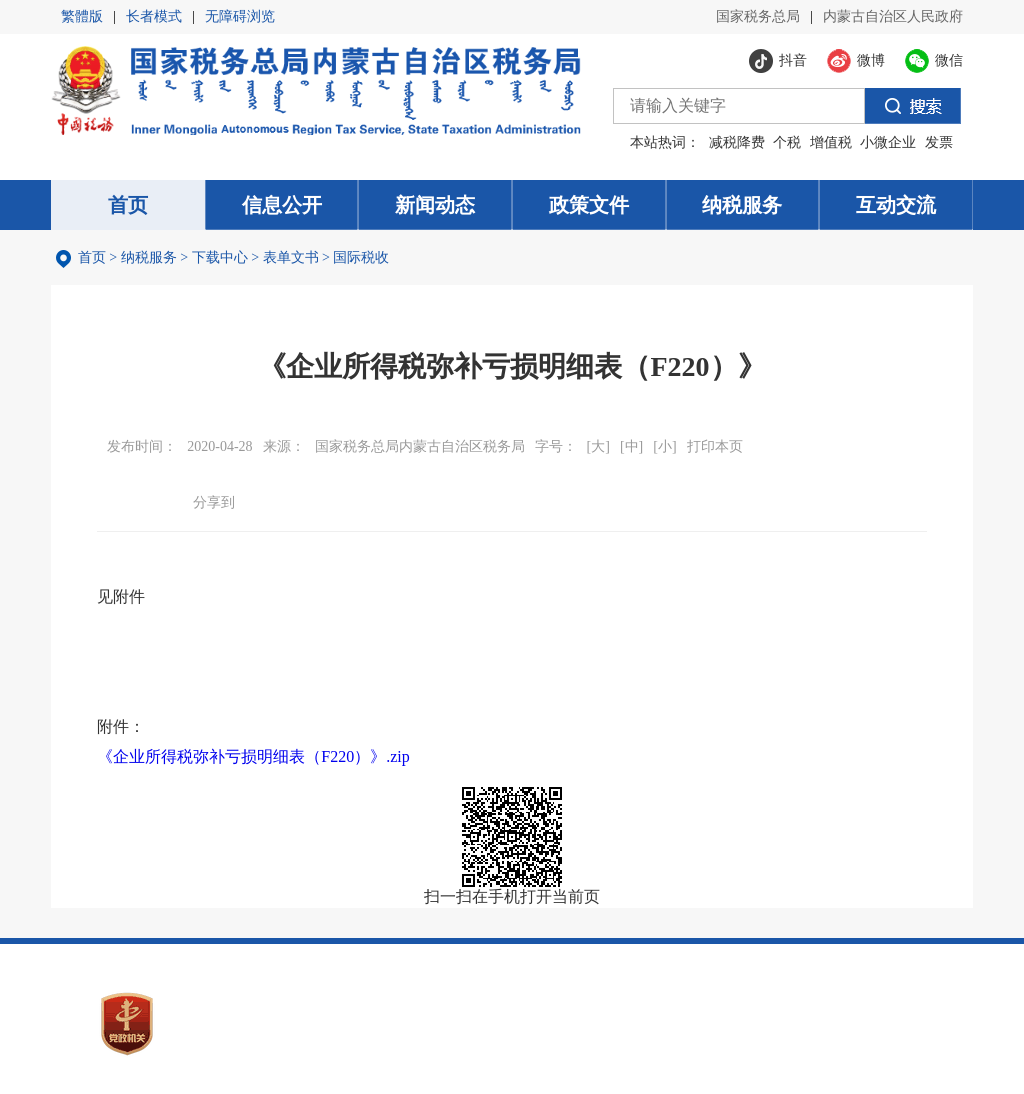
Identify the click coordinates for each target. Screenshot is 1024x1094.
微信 (252, 502)
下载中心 (220, 257)
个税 (787, 142)
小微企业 (888, 142)
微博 (285, 502)
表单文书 (291, 257)
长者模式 (154, 16)
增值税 (831, 142)
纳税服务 (149, 257)
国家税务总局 (758, 16)
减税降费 (737, 142)
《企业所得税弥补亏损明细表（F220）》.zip (253, 756)
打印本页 (715, 446)
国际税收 (361, 257)
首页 (92, 257)
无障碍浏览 (240, 16)
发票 (939, 142)
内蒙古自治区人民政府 (893, 16)
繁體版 (82, 16)
